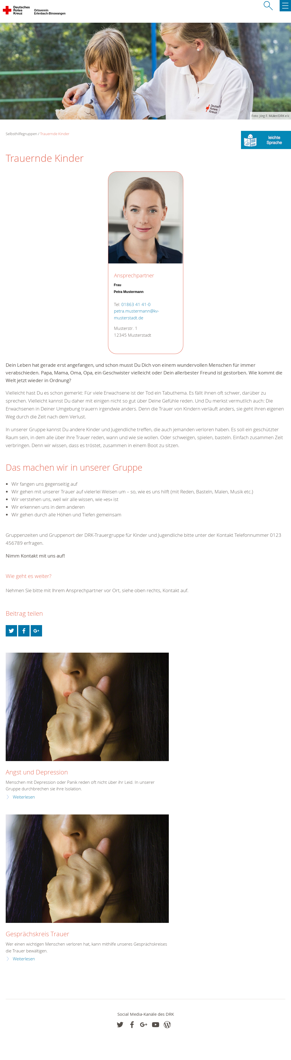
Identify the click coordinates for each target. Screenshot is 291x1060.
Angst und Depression (37, 772)
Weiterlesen (24, 797)
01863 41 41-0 (136, 304)
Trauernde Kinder (54, 133)
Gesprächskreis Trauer (37, 934)
